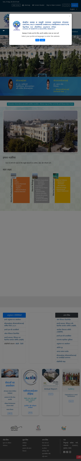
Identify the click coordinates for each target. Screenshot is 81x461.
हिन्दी (37, 40)
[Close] (69, 16)
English (42, 40)
